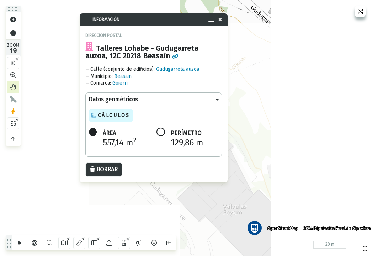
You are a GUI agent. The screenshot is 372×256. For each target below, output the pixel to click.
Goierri (120, 83)
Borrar (104, 169)
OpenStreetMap (280, 225)
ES (13, 123)
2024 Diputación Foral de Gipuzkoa (334, 225)
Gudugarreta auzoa (177, 69)
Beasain (123, 76)
